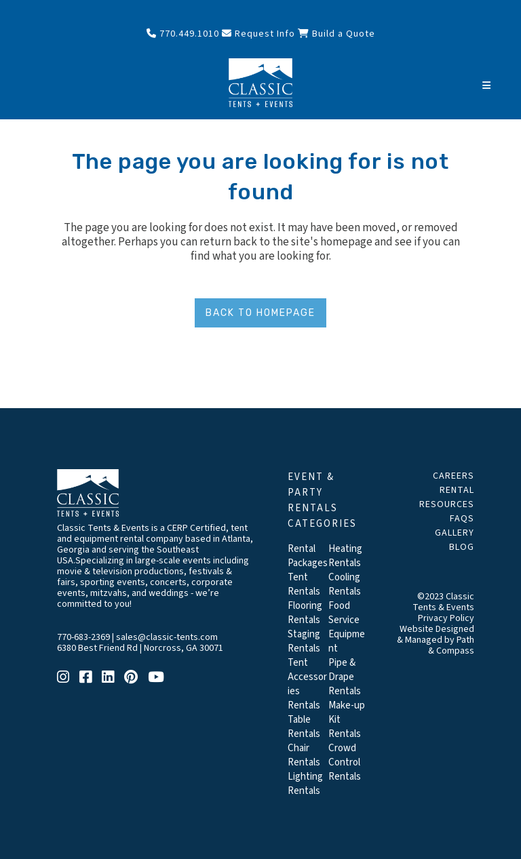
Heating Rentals (345, 556)
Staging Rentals (304, 641)
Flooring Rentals (305, 613)
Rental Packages (308, 556)
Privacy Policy (446, 618)
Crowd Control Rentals (344, 762)
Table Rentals (304, 727)
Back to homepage (260, 313)
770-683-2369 (83, 637)
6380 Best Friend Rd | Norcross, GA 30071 (140, 648)
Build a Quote (336, 34)
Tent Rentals (304, 584)
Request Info (258, 34)
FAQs (462, 518)
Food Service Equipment (346, 627)
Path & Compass (451, 645)
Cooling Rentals (344, 584)
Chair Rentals (304, 755)
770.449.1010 (183, 34)
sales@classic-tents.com (167, 637)
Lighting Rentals (305, 784)
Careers (453, 476)
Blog (461, 547)
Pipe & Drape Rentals (344, 677)
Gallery (454, 533)
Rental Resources (446, 497)
